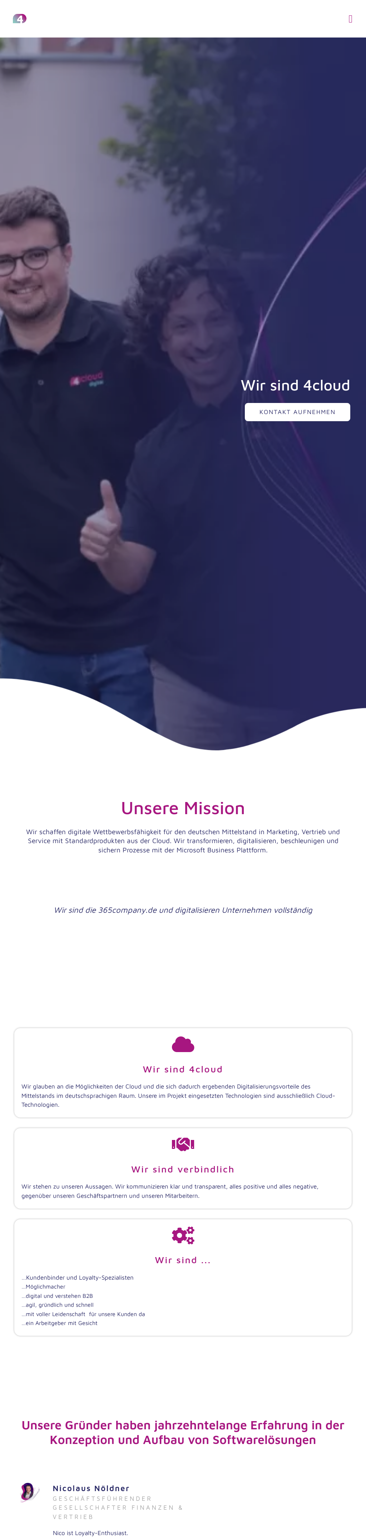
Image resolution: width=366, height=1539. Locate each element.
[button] (350, 19)
